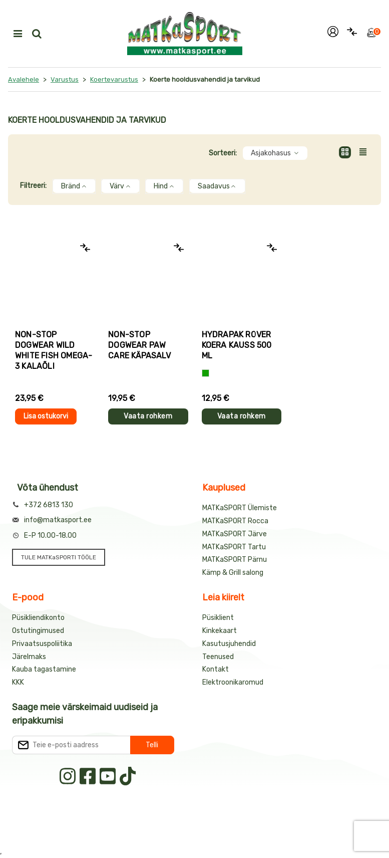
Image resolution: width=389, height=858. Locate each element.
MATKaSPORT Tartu (234, 547)
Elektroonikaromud (232, 682)
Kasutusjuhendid (229, 643)
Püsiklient (218, 617)
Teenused (218, 657)
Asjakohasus (275, 153)
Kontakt (215, 669)
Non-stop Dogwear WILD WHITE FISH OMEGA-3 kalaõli (53, 350)
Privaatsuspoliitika (42, 643)
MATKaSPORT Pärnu (234, 559)
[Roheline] (205, 373)
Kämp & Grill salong (232, 572)
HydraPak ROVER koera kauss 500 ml (237, 345)
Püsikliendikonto (38, 617)
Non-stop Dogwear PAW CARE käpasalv (139, 345)
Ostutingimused (38, 630)
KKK (18, 682)
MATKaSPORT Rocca (235, 521)
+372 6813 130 (48, 505)
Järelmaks (29, 657)
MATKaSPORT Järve (234, 534)
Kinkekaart (219, 630)
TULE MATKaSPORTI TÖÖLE (58, 557)
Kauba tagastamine (44, 669)
